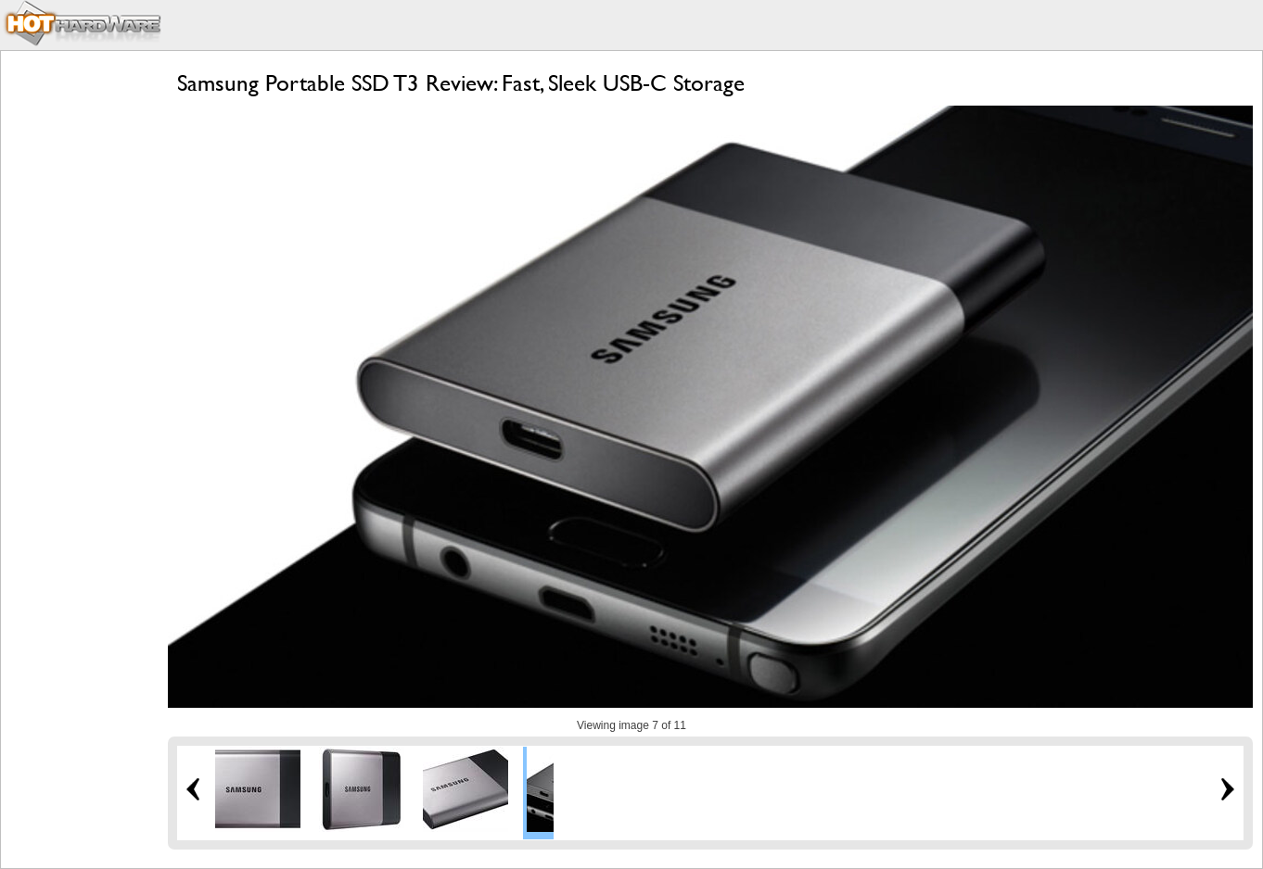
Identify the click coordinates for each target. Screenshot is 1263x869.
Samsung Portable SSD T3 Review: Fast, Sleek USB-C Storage (461, 82)
